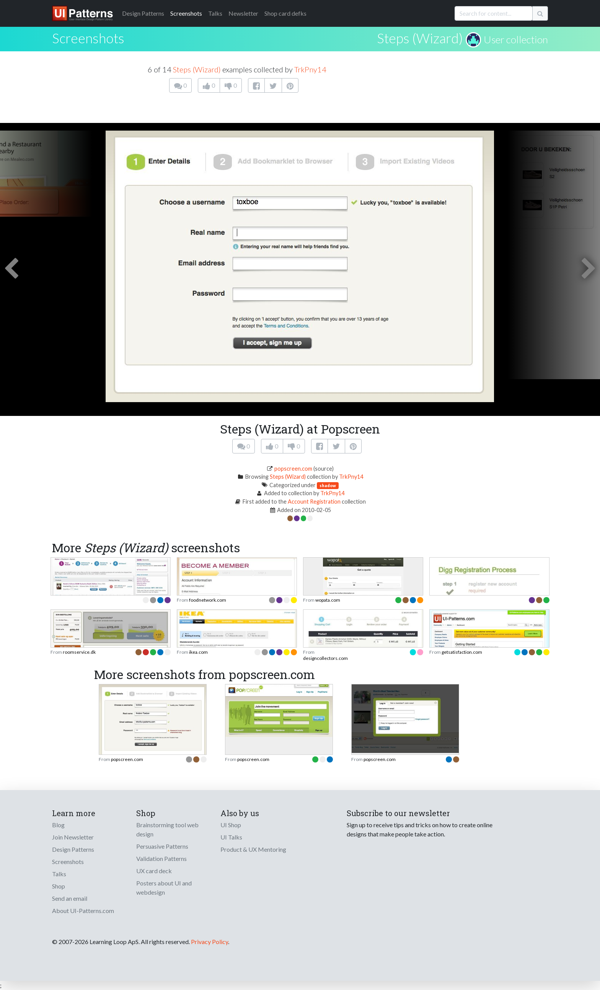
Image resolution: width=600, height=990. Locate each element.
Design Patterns (73, 849)
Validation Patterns (161, 858)
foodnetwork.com (207, 600)
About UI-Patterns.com (83, 910)
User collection (516, 39)
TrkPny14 (310, 69)
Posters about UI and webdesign (164, 887)
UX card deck (154, 870)
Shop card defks (285, 13)
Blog (58, 824)
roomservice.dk (79, 652)
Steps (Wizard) (420, 38)
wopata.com (327, 600)
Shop (58, 886)
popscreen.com (293, 468)
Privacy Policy (209, 941)
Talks (215, 13)
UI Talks (231, 837)
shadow (328, 485)
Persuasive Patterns (162, 846)
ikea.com (198, 652)
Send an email (69, 898)
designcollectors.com (325, 658)
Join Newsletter (73, 837)
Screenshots (186, 13)
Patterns (143, 13)
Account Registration (314, 501)
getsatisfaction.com (462, 652)
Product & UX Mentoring (253, 849)
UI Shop (230, 824)
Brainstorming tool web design (167, 829)
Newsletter (243, 13)
